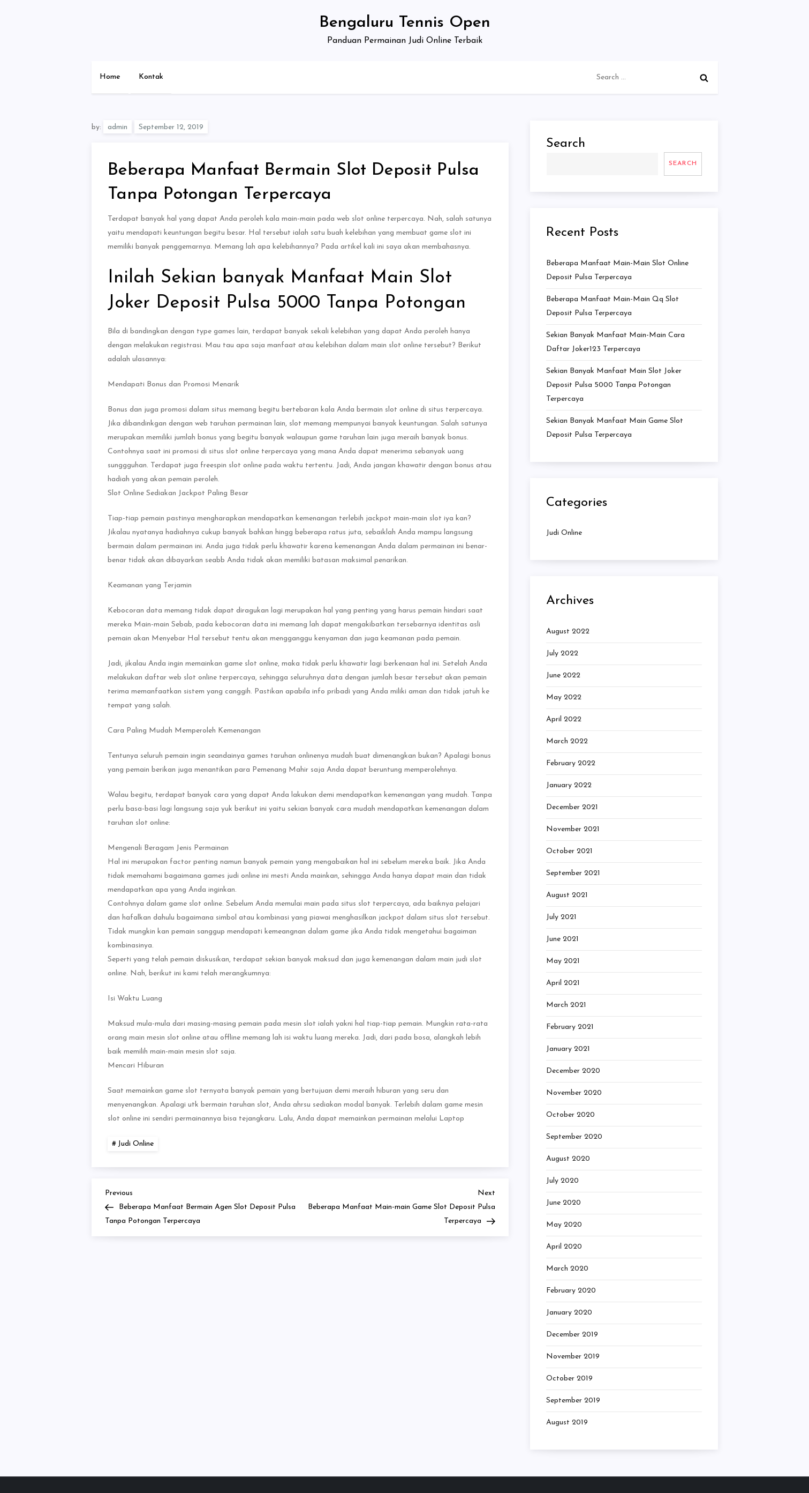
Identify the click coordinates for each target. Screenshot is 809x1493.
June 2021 (562, 939)
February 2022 (570, 763)
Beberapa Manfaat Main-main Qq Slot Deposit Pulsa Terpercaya (612, 306)
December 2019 (572, 1335)
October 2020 (570, 1115)
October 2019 (569, 1379)
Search (565, 143)
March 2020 (567, 1269)
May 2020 (564, 1225)
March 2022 (567, 741)
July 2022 (562, 654)
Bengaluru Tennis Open (404, 22)
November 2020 (574, 1093)
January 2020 (569, 1313)
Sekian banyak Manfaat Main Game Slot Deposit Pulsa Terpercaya (614, 428)
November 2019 (573, 1357)
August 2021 (567, 895)
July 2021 (561, 917)
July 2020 (562, 1181)
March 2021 (566, 1005)
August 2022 (567, 632)
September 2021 (573, 873)
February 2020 (571, 1291)
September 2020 (574, 1137)
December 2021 (572, 807)
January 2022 (569, 785)
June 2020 (563, 1203)
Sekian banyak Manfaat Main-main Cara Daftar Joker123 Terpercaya (615, 342)
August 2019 (567, 1423)
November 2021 (573, 829)
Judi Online (136, 1144)
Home (110, 77)
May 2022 (563, 697)
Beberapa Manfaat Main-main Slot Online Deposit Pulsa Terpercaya (617, 270)
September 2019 (573, 1401)
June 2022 (563, 675)
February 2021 (570, 1027)
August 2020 (568, 1159)
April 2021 (563, 983)
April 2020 (564, 1247)
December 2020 (573, 1071)
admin (117, 127)
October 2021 (569, 851)
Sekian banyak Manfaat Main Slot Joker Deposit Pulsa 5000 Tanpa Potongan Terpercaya (614, 385)
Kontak (151, 77)
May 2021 (563, 961)
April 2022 (563, 719)
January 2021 (568, 1049)
